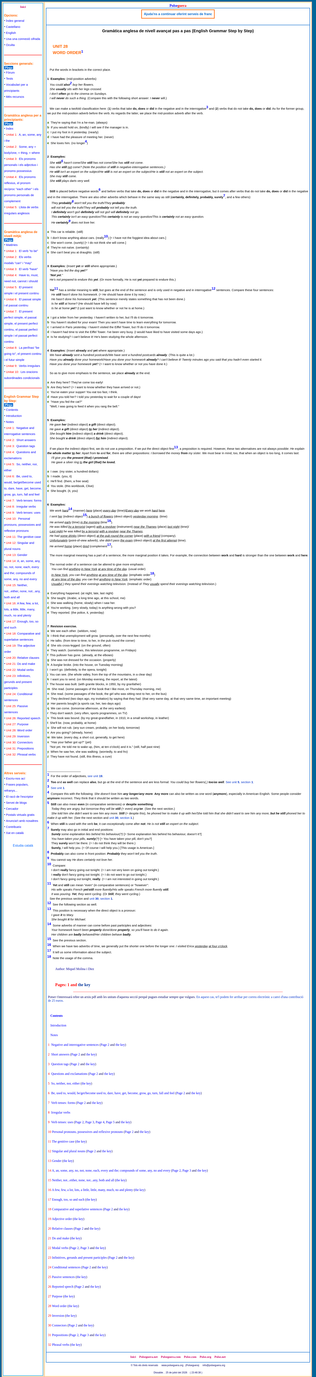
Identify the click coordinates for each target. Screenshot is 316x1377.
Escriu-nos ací (15, 778)
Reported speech (23, 718)
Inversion (18, 736)
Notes (10, 422)
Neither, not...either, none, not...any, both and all (22, 591)
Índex (10, 128)
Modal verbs (20, 669)
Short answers (21, 440)
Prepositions (20, 748)
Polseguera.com (171, 1356)
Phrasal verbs (21, 754)
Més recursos (15, 96)
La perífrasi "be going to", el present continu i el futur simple (22, 353)
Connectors (19, 742)
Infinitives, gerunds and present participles (18, 682)
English (11, 32)
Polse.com (190, 1356)
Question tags (20, 446)
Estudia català (23, 845)
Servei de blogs (16, 802)
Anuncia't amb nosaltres (22, 820)
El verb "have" (22, 269)
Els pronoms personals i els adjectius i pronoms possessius (21, 165)
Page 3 (89, 1122)
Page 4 (100, 1122)
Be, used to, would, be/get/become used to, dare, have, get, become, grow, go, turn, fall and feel (113, 1093)
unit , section (120, 817)
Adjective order (62, 1219)
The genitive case (23, 536)
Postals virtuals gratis (20, 814)
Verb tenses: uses (23, 512)
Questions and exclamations (69, 1073)
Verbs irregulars (23, 365)
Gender (16, 555)
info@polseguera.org (214, 1365)
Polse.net (220, 1356)
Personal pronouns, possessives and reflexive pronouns (22, 524)
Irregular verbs (21, 506)
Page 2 (105, 1044)
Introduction (14, 415)
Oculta (10, 45)
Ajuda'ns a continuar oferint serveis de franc (178, 14)
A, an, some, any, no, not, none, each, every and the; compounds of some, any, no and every (111, 1170)
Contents (12, 409)
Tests (9, 78)
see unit (95, 776)
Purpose (17, 724)
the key (84, 985)
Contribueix (13, 826)
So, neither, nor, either (65, 1083)
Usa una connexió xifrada (23, 39)
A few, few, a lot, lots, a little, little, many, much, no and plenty (21, 609)
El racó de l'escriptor (19, 796)
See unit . (58, 788)
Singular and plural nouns (68, 1151)
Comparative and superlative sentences (77, 1209)
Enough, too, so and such (68, 1199)
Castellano (13, 26)
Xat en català (15, 833)
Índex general (15, 20)
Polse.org (205, 1356)
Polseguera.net (148, 1356)
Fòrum (10, 72)
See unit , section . (240, 782)
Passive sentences (63, 1277)
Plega (8, 67)
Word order (19, 730)
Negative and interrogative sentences (75, 1044)
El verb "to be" (22, 251)
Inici (23, 6)
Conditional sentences (66, 1267)
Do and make (20, 663)
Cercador (12, 808)
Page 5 (110, 1122)
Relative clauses (22, 657)
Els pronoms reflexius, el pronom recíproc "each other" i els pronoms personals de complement (21, 189)
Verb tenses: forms (24, 500)
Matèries (12, 245)
